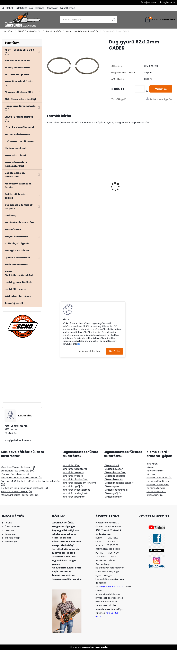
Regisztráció (169, 2)
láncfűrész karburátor (75, 479)
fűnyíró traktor (155, 470)
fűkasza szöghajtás (114, 476)
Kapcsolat (52, 8)
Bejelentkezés (151, 2)
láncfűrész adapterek (75, 469)
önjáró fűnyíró (155, 495)
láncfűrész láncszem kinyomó (80, 482)
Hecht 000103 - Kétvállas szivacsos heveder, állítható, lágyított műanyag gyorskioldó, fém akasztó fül (67, 202)
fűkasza (151, 467)
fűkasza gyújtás (112, 493)
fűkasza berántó (113, 479)
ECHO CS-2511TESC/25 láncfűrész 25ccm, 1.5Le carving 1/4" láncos (153, 179)
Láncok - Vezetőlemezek (15, 474)
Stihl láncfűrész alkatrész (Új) (17, 470)
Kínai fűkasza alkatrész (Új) (16, 491)
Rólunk (10, 8)
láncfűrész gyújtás (73, 486)
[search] (113, 20)
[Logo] (22, 19)
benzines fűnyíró (156, 488)
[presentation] (48, 181)
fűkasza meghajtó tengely (118, 482)
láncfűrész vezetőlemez (76, 489)
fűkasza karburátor (115, 472)
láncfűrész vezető (73, 476)
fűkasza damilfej (113, 496)
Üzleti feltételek (24, 8)
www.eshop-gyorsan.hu (94, 647)
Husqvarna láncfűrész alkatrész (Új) (21, 477)
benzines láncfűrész (158, 481)
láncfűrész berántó (74, 496)
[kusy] (139, 89)
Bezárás (114, 351)
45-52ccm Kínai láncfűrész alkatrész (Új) (24, 488)
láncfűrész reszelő (73, 472)
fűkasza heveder (113, 469)
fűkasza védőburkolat (116, 489)
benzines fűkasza (156, 491)
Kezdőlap (8, 31)
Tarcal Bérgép (67, 8)
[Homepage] (3, 8)
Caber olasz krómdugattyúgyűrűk (82, 31)
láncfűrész (153, 463)
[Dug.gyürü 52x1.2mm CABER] (73, 65)
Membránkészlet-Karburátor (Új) (20, 495)
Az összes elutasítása (90, 351)
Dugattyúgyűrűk (53, 31)
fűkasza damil (111, 465)
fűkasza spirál (111, 486)
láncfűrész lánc (71, 465)
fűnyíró (151, 474)
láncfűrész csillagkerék (76, 493)
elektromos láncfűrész (159, 477)
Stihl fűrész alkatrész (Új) (29, 31)
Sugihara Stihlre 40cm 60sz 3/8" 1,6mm (110, 176)
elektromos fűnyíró (158, 484)
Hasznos (39, 8)
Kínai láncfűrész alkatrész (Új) (18, 467)
